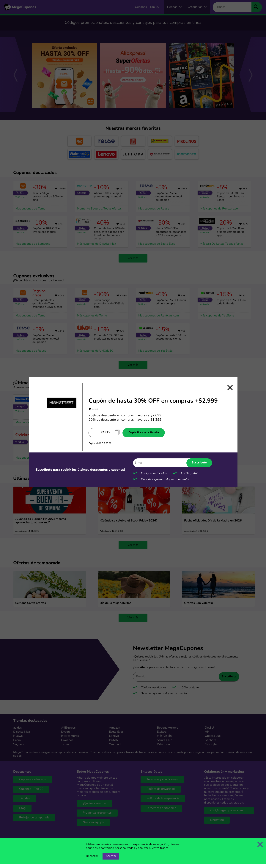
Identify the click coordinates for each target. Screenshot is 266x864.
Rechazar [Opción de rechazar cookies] (92, 856)
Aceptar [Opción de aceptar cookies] (111, 856)
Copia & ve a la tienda (143, 432)
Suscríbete (199, 462)
